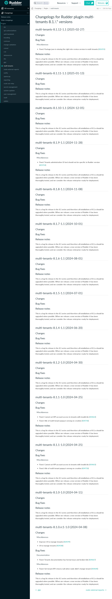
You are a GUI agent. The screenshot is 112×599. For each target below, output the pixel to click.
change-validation (10, 45)
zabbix (6, 101)
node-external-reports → (96, 590)
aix (5, 27)
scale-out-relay (9, 83)
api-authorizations (10, 30)
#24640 (95, 569)
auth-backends (9, 34)
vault (5, 97)
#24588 (60, 546)
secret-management (10, 87)
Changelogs (38, 8)
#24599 (67, 542)
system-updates (9, 90)
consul (6, 48)
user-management (10, 94)
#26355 (102, 49)
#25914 (43, 165)
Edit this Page (107, 8)
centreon (7, 41)
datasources (8, 55)
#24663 (92, 417)
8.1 (98, 8)
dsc (5, 59)
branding (7, 37)
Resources (61, 3)
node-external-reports (11, 69)
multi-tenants (8, 66)
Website (101, 3)
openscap (7, 76)
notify (6, 73)
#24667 (92, 560)
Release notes (6, 17)
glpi (5, 62)
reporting (7, 80)
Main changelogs (7, 20)
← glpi (38, 590)
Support (75, 3)
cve (5, 52)
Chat (88, 3)
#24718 (85, 421)
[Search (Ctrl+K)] (41, 3)
